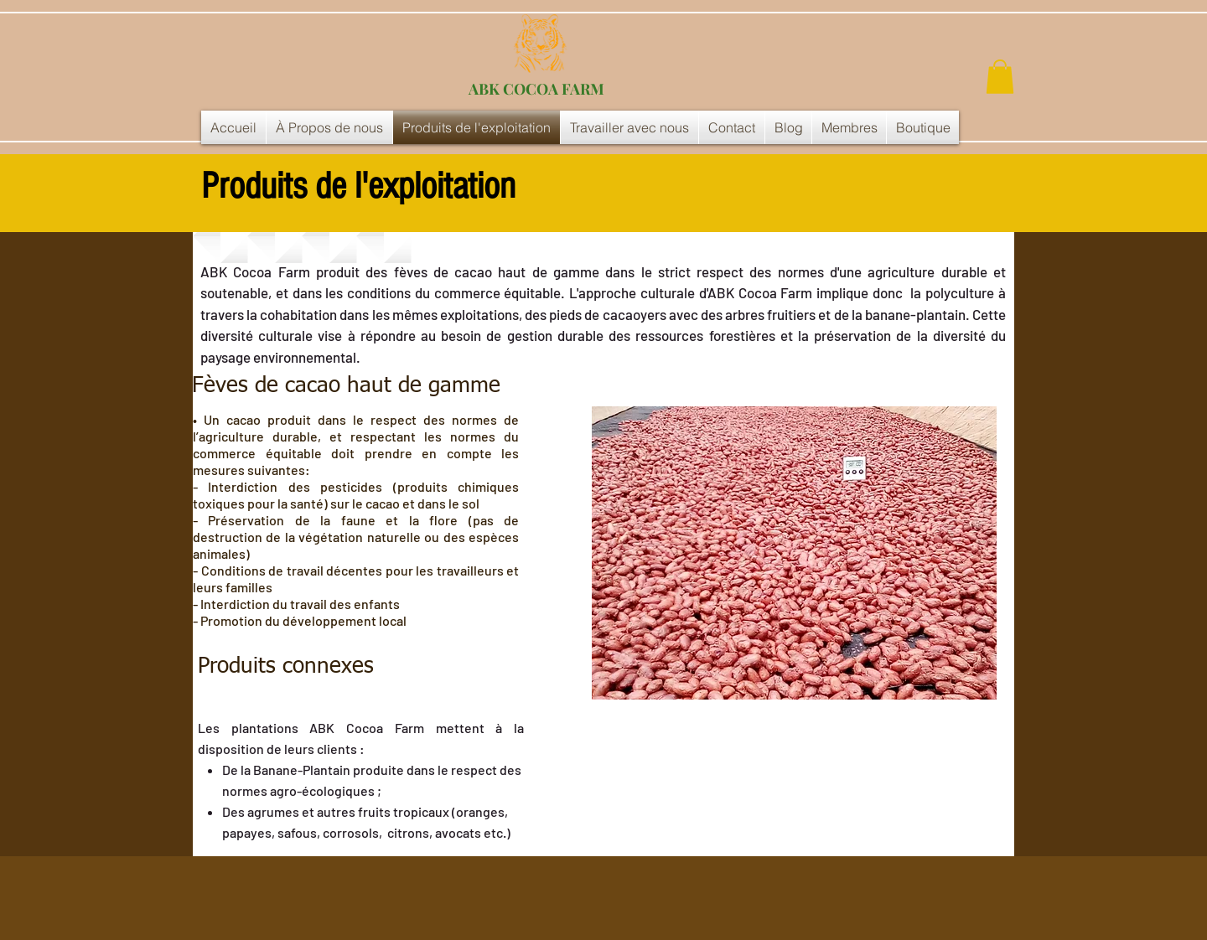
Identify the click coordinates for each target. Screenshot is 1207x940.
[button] (1000, 76)
